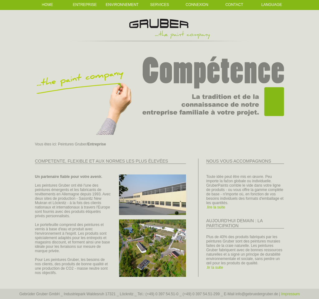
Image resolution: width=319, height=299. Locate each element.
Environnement (122, 4)
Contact (234, 4)
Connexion (197, 4)
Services (159, 4)
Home (47, 4)
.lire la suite (215, 207)
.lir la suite (214, 267)
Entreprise (85, 4)
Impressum (290, 294)
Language (271, 4)
